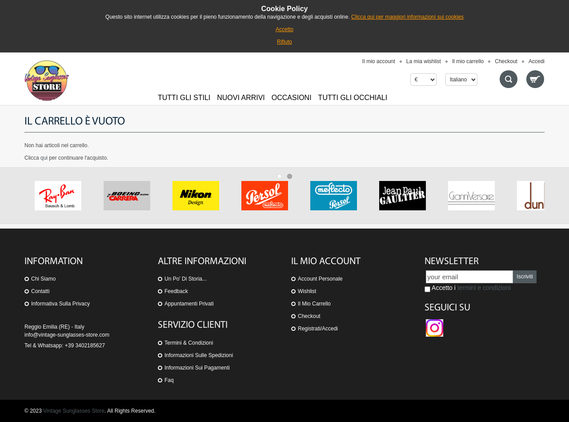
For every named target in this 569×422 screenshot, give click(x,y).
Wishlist (307, 291)
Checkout (506, 61)
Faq (169, 380)
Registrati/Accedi (318, 329)
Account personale (320, 279)
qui (44, 158)
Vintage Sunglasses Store (73, 411)
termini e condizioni (484, 287)
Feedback (176, 291)
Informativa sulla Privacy (60, 304)
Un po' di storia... (185, 279)
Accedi (537, 61)
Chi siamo (43, 279)
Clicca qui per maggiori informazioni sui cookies (407, 17)
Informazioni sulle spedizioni (198, 355)
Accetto (284, 29)
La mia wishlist (423, 61)
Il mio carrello (468, 61)
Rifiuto (284, 42)
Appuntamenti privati (189, 304)
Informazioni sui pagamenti (197, 368)
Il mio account (378, 61)
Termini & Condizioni (188, 343)
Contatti (40, 291)
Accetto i (468, 288)
